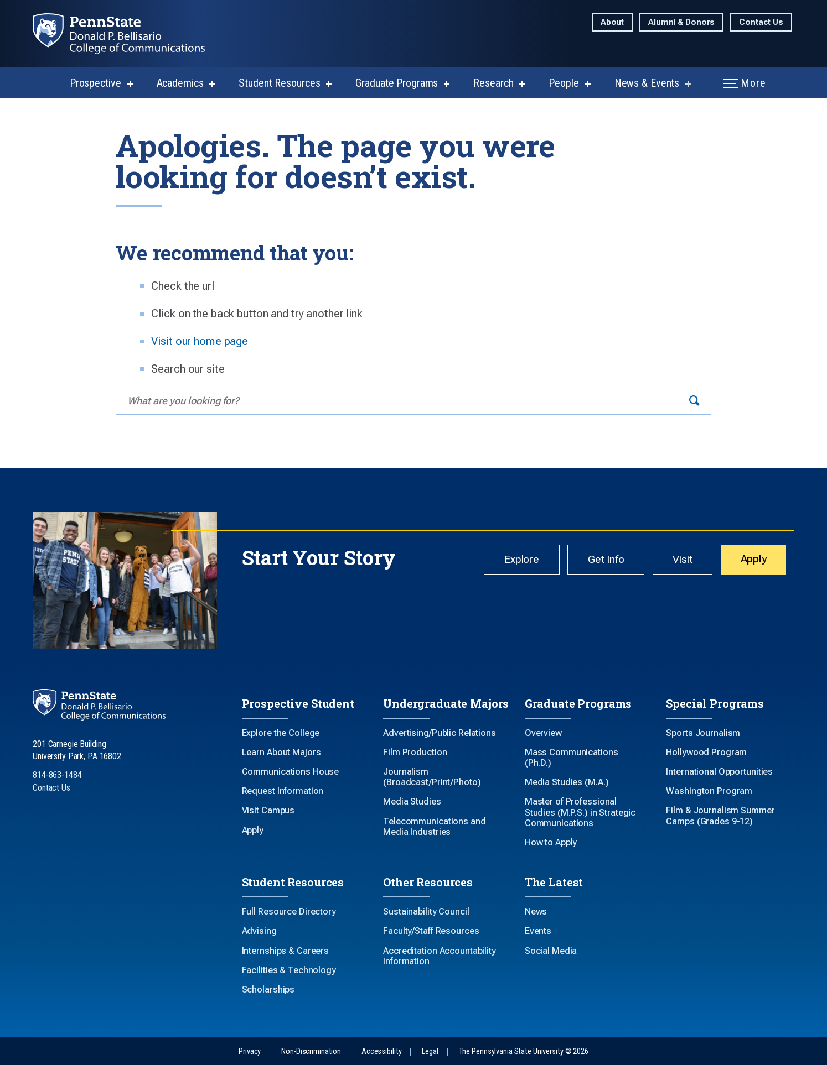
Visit (671, 561)
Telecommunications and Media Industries (434, 826)
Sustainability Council (426, 911)
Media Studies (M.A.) (567, 782)
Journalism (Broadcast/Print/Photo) (431, 776)
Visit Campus (268, 810)
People (563, 83)
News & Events (646, 83)
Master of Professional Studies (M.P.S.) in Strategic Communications (580, 812)
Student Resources (279, 83)
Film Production (415, 752)
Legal (430, 1051)
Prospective (95, 83)
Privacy (250, 1051)
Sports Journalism (703, 733)
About (612, 22)
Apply (749, 560)
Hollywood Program (706, 752)
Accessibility (381, 1051)
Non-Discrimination (311, 1051)
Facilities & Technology (289, 970)
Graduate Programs (396, 83)
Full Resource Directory (289, 911)
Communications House (290, 771)
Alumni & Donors (681, 22)
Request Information (283, 791)
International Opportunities (719, 771)
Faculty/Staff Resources (431, 931)
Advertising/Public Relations (439, 733)
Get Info (587, 561)
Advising (259, 931)
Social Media (551, 951)
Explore (495, 561)
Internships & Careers (285, 951)
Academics (180, 83)
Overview (543, 733)
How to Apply (551, 842)
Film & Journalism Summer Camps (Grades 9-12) (720, 815)
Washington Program (709, 791)
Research (493, 83)
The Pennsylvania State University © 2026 (523, 1051)
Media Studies (412, 801)
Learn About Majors (281, 752)
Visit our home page (199, 341)
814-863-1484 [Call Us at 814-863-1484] (57, 775)
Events (538, 931)
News (536, 911)
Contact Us (761, 22)
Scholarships (268, 989)
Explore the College (281, 733)
